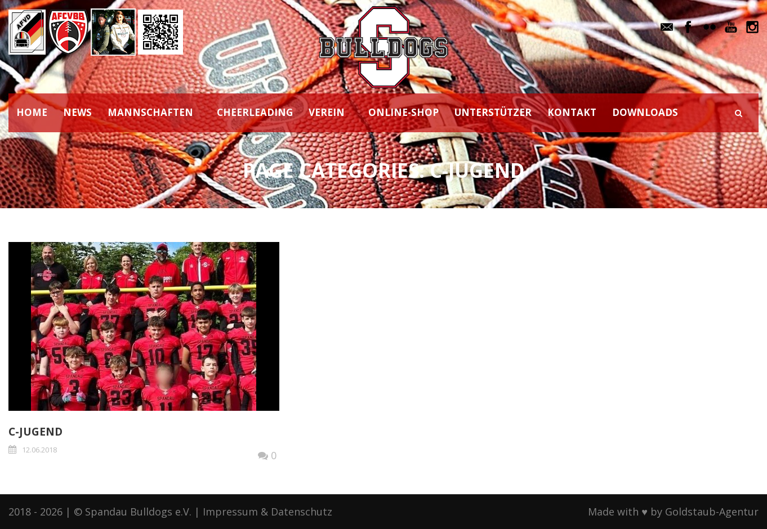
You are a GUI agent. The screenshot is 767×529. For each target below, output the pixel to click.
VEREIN (327, 112)
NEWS (77, 112)
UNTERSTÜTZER (493, 112)
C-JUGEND (35, 431)
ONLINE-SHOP (403, 112)
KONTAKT (571, 112)
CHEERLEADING (255, 112)
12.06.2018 (39, 450)
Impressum (230, 511)
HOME (31, 112)
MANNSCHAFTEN (150, 112)
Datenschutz (301, 511)
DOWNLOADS (645, 112)
